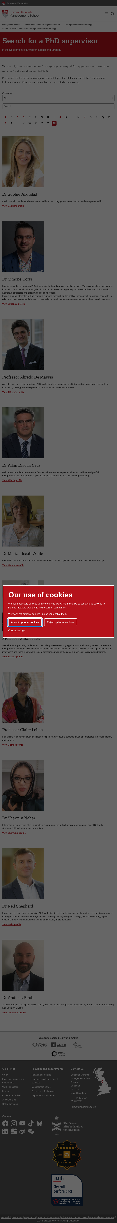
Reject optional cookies (60, 622)
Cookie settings (16, 630)
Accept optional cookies (25, 622)
